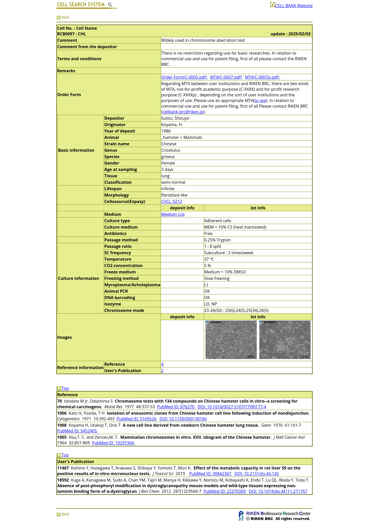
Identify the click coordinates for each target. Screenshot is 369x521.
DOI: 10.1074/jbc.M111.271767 (278, 491)
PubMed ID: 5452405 (77, 431)
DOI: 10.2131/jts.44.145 (256, 473)
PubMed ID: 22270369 (225, 491)
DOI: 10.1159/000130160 (183, 419)
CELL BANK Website (291, 5)
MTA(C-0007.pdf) (226, 77)
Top (62, 388)
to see (260, 100)
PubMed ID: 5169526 (137, 419)
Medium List (173, 214)
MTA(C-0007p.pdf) (262, 77)
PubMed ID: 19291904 (113, 443)
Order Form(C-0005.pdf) (184, 77)
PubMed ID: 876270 (176, 407)
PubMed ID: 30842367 (210, 473)
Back (62, 17)
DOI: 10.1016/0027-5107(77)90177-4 (232, 407)
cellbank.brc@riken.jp (182, 112)
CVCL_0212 (171, 201)
